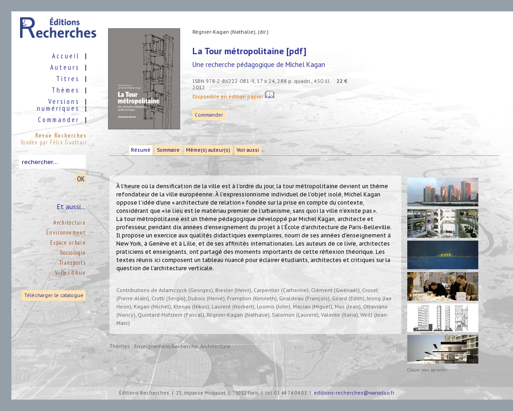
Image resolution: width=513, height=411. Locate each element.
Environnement (66, 232)
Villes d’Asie (70, 273)
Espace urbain (68, 243)
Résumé (140, 150)
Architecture (69, 222)
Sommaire (168, 150)
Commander (209, 115)
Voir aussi (248, 150)
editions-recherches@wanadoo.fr (354, 393)
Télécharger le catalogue (53, 295)
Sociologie (73, 253)
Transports (72, 263)
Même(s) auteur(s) (208, 150)
